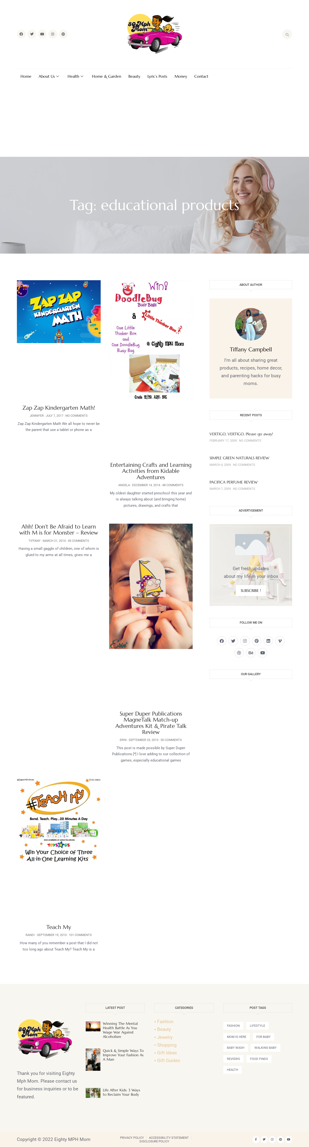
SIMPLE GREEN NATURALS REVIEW (239, 457)
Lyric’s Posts (157, 76)
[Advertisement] (154, 120)
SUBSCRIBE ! (251, 590)
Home (26, 76)
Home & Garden (106, 76)
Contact (201, 76)
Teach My (58, 927)
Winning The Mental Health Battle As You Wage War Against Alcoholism (120, 1030)
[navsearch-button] (287, 34)
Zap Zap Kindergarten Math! (58, 407)
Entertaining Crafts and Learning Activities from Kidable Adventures (150, 471)
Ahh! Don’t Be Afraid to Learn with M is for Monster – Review (58, 529)
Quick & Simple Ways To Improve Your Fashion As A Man (123, 1055)
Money (181, 76)
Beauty (134, 76)
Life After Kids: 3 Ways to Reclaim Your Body (121, 1092)
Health (75, 76)
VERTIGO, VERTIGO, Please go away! (241, 433)
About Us (49, 76)
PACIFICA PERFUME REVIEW (234, 482)
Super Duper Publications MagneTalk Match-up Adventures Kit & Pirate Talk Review (150, 722)
